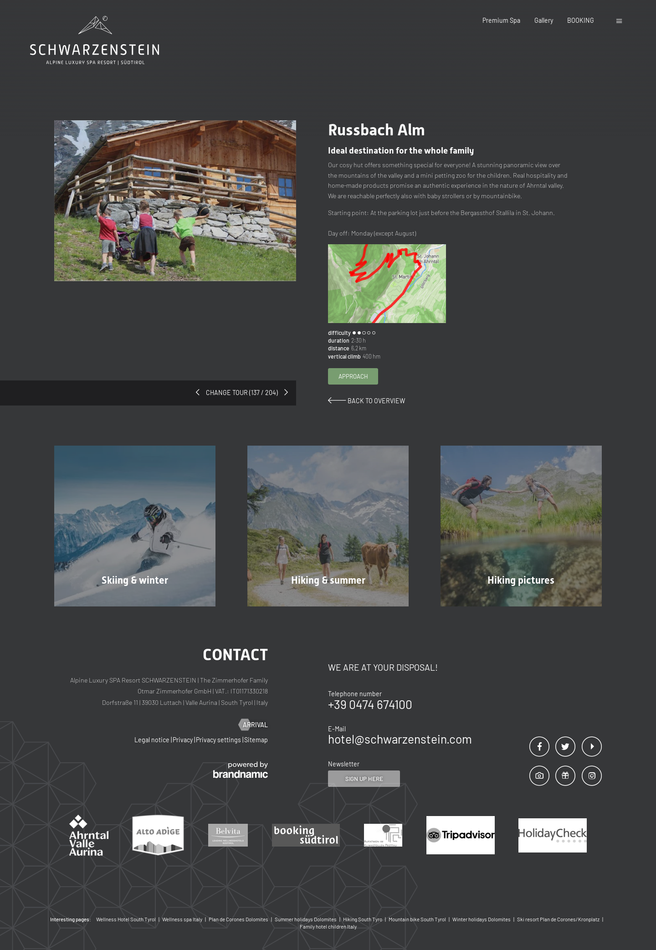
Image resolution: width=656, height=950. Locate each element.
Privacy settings (219, 740)
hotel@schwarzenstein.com (400, 739)
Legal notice (152, 740)
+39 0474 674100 (370, 704)
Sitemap (256, 740)
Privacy (183, 740)
